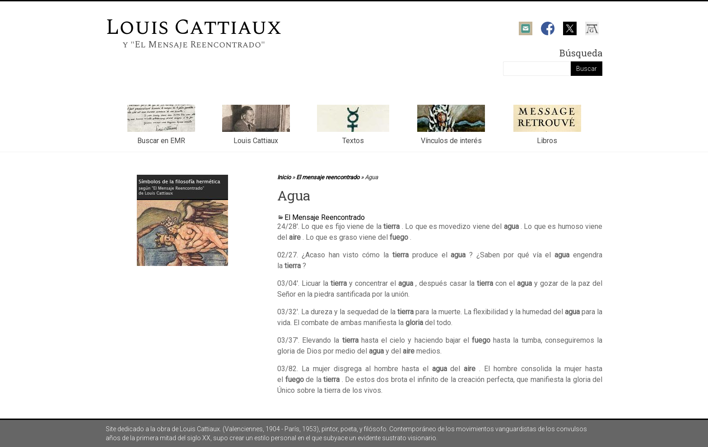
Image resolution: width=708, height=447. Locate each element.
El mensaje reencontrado (327, 177)
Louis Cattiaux (194, 27)
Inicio (284, 177)
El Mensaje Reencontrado (324, 217)
